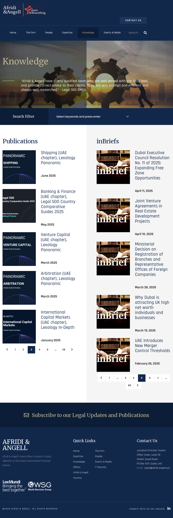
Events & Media (112, 32)
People (49, 32)
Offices (76, 467)
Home (13, 32)
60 (129, 385)
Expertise (67, 32)
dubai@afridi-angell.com (157, 468)
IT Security (100, 467)
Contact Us (133, 20)
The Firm (30, 32)
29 (63, 349)
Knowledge (88, 32)
